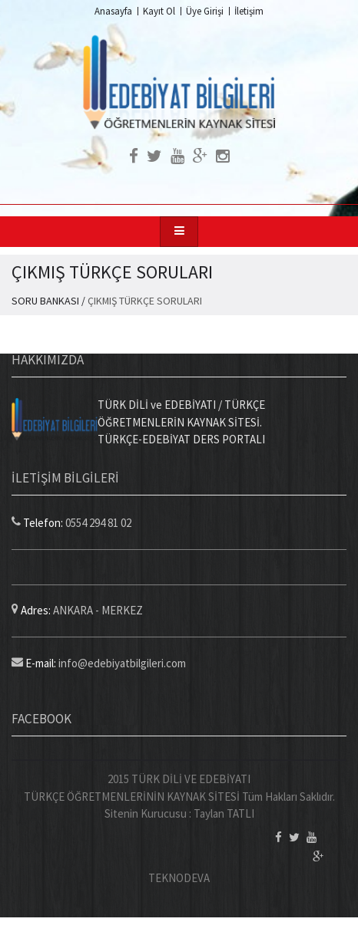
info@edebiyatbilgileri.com (122, 663)
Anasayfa (113, 11)
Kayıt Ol (159, 11)
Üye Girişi (205, 11)
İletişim (249, 11)
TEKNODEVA (179, 878)
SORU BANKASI (45, 301)
